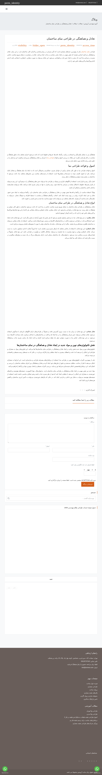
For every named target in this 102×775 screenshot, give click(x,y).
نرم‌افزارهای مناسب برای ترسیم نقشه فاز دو (83, 720)
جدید (51, 579)
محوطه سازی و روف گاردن (88, 696)
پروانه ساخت (93, 690)
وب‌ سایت (91, 455)
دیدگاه (92, 422)
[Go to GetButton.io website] (97, 773)
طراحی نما (50, 158)
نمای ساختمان (85, 52)
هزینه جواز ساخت (91, 683)
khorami (49, 45)
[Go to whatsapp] (97, 768)
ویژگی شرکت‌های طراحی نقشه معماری (85, 723)
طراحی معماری (92, 686)
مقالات (30, 45)
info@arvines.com (81, 2)
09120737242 (92, 2)
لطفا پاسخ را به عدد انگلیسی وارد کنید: (82, 465)
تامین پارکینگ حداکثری (90, 699)
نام (92, 446)
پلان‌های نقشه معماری (90, 693)
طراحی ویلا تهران (92, 711)
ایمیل (47, 446)
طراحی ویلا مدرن (92, 714)
